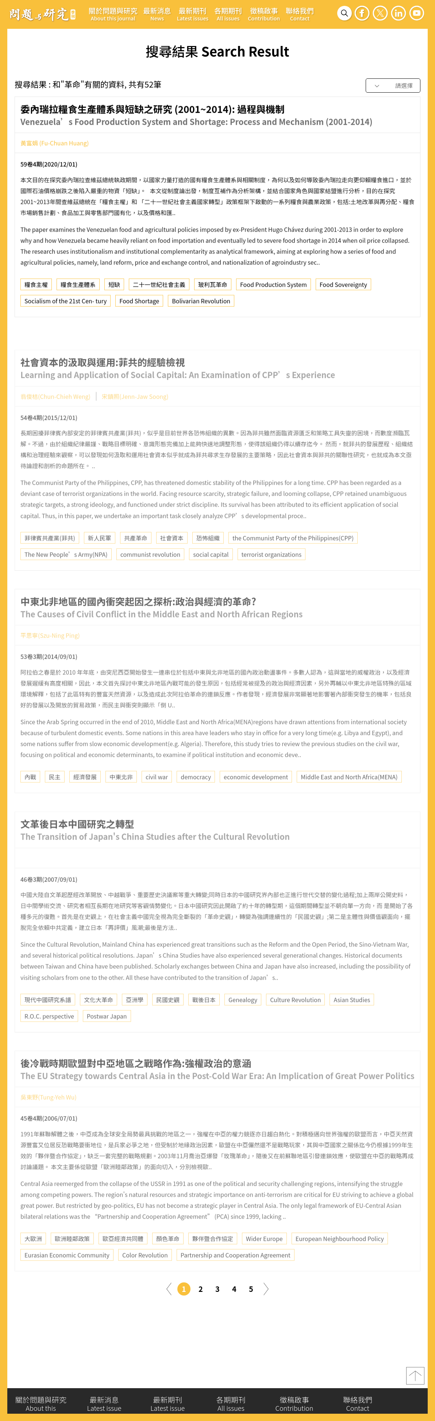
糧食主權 (36, 287)
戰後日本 (204, 1019)
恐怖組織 (208, 557)
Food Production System (273, 287)
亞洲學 (134, 1019)
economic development (256, 796)
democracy (196, 796)
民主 (55, 796)
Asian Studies (352, 1019)
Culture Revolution (295, 1019)
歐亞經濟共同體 (123, 1258)
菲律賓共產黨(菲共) (49, 557)
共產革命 (135, 557)
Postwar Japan (107, 1035)
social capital (210, 573)
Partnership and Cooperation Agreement (235, 1274)
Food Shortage (139, 304)
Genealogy (242, 1019)
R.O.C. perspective (49, 1035)
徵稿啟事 (264, 13)
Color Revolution (145, 1274)
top (415, 1379)
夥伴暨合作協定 (212, 1258)
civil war (157, 796)
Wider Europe (264, 1258)
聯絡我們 (299, 13)
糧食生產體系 (78, 287)
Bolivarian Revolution (201, 304)
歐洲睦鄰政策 (72, 1258)
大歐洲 (33, 1258)
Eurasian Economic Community (66, 1274)
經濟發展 (85, 796)
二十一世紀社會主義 (159, 287)
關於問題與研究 (113, 13)
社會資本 (172, 557)
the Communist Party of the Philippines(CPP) (293, 557)
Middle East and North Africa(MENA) (349, 796)
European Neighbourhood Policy (340, 1258)
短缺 (114, 287)
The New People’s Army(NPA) (66, 573)
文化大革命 (98, 1019)
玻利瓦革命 (212, 287)
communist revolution (150, 573)
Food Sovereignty (343, 287)
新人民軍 (99, 557)
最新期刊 (192, 13)
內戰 (30, 796)
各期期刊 (228, 13)
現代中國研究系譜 (47, 1019)
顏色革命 (168, 1258)
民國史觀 (168, 1019)
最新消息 (157, 13)
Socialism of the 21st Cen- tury (65, 304)
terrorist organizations (272, 573)
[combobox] (393, 86)
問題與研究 (42, 14)
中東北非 (121, 796)
